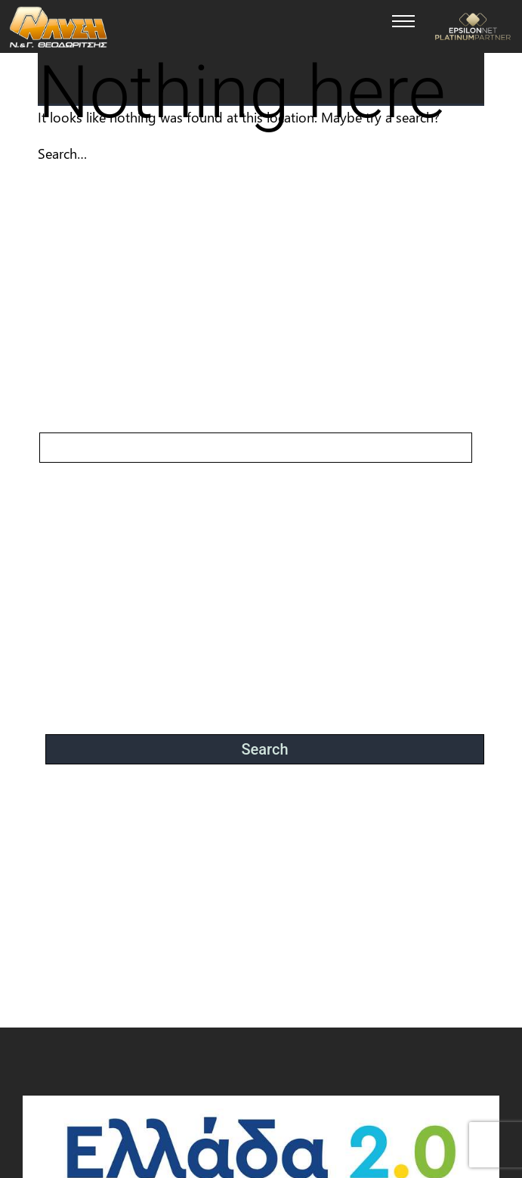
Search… (62, 153)
